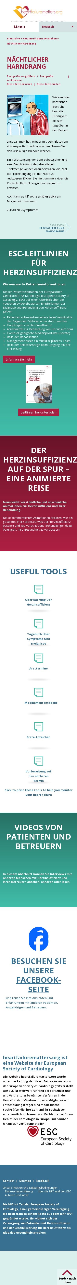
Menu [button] (19, 26)
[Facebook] (38, 941)
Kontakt (9, 1181)
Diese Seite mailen (48, 84)
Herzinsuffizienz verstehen (40, 38)
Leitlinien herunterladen (39, 412)
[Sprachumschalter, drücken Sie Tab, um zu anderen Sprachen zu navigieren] (58, 26)
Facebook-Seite (38, 984)
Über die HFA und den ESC (54, 1191)
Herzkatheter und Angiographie (48, 228)
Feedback (42, 1181)
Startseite (13, 38)
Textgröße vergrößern (21, 76)
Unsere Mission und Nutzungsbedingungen (30, 1187)
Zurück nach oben (67, 1280)
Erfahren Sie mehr (19, 359)
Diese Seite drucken (19, 84)
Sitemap (25, 1181)
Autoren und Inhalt (17, 1195)
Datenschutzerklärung (19, 1191)
